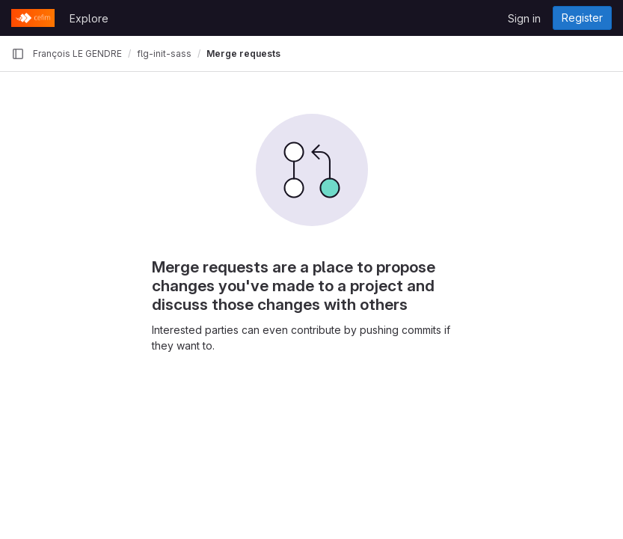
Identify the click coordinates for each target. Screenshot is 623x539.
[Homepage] (33, 18)
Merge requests (243, 53)
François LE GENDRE (77, 53)
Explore (89, 18)
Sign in (524, 18)
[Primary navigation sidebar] (18, 54)
